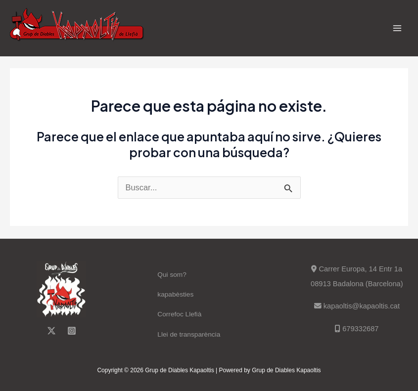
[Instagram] (71, 330)
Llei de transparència (188, 334)
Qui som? (171, 274)
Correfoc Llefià (179, 314)
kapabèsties (175, 294)
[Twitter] (51, 330)
